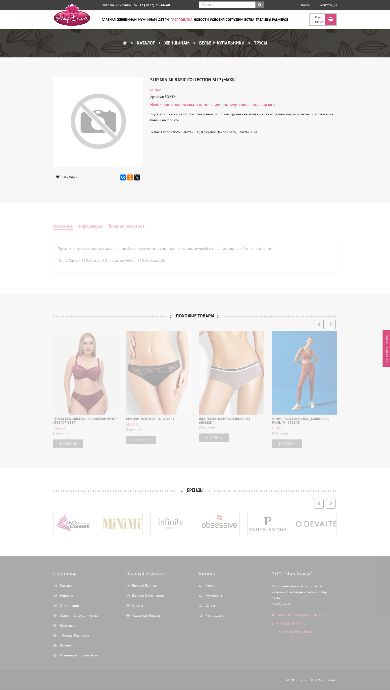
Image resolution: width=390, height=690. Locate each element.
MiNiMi (156, 89)
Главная (109, 19)
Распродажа (181, 19)
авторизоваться (187, 104)
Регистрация (328, 5)
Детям (163, 19)
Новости (201, 19)
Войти (305, 5)
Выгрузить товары (386, 349)
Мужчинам (147, 19)
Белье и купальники (221, 43)
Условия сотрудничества (232, 19)
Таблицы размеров (272, 19)
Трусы (260, 43)
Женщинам (127, 19)
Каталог (145, 43)
